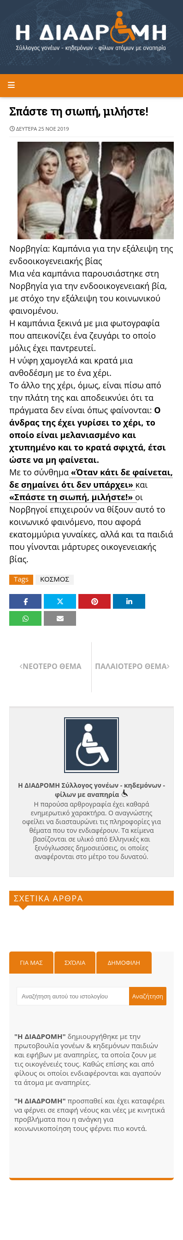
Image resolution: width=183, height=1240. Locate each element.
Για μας (31, 962)
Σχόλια (75, 962)
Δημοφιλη (124, 962)
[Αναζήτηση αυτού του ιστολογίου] (73, 996)
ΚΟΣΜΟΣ (54, 579)
